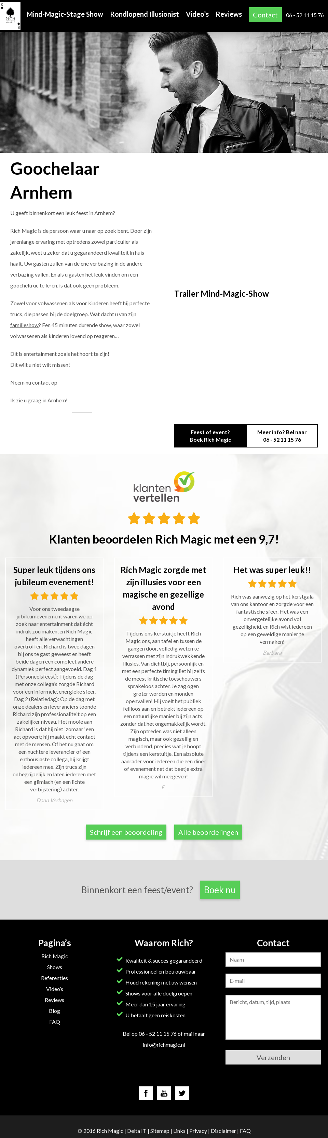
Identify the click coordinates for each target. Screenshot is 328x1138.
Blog (54, 1010)
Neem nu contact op (33, 382)
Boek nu (220, 889)
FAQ (54, 1021)
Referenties (54, 978)
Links (179, 1130)
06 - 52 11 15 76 (305, 15)
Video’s (197, 14)
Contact (265, 15)
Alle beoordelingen (208, 832)
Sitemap (159, 1130)
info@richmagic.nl (164, 1044)
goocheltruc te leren (33, 285)
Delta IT (137, 1130)
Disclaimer (223, 1130)
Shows (54, 967)
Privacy (198, 1130)
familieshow (24, 325)
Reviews (229, 14)
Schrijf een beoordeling (126, 832)
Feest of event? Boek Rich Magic (210, 436)
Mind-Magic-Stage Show (65, 14)
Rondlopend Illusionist (144, 14)
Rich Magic (54, 956)
